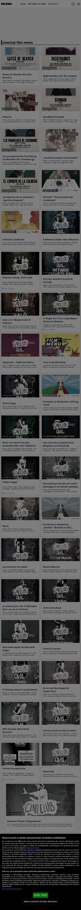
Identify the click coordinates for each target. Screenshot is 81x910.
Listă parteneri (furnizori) (12, 889)
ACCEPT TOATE (40, 895)
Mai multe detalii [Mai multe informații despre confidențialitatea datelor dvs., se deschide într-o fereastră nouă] (32, 848)
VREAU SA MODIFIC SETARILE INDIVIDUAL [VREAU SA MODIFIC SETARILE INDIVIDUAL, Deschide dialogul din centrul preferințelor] (40, 901)
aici (27, 861)
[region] (40, 872)
